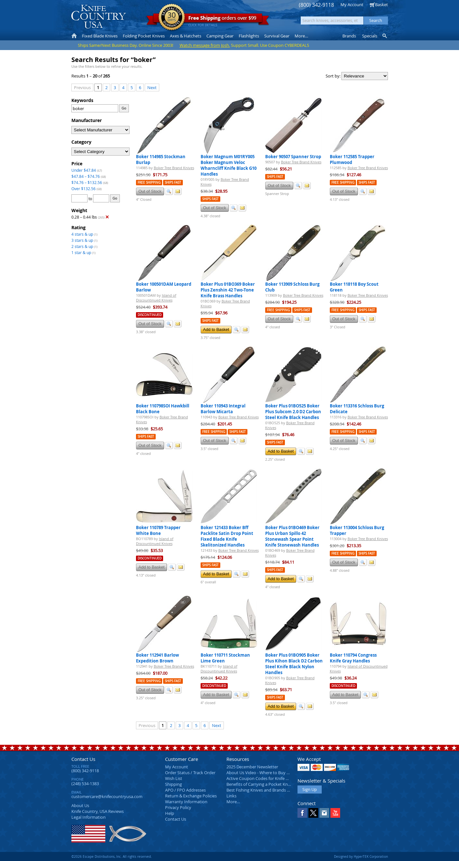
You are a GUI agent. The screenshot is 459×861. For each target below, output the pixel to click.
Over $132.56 (83, 188)
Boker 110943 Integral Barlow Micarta (223, 409)
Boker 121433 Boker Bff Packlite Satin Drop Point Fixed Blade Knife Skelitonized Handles (227, 536)
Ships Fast (173, 182)
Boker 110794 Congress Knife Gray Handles (353, 658)
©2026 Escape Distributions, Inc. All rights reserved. (111, 856)
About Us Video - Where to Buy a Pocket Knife (270, 772)
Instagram (324, 813)
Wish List (173, 778)
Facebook (302, 813)
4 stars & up (82, 234)
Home (74, 35)
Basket (381, 4)
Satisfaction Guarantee (171, 17)
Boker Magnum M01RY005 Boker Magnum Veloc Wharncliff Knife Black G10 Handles (228, 165)
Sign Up (309, 789)
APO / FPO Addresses (185, 790)
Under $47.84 (83, 170)
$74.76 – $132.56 (86, 182)
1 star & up (81, 252)
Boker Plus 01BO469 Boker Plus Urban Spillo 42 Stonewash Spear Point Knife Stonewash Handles (292, 536)
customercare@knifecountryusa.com (106, 796)
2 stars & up (82, 246)
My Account (351, 4)
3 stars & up (82, 240)
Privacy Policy (178, 807)
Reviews (97, 811)
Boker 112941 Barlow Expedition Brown (157, 658)
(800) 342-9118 (316, 5)
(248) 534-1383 (85, 783)
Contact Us (83, 759)
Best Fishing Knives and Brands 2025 (261, 790)
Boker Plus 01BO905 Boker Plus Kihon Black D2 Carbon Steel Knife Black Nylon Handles (294, 663)
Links (231, 796)
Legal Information (88, 817)
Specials (369, 36)
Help (169, 813)
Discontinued (150, 315)
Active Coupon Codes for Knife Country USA (268, 778)
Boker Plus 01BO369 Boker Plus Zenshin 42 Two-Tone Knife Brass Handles (228, 290)
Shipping (173, 784)
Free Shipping (149, 182)
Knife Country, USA (98, 17)
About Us (80, 805)
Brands (349, 36)
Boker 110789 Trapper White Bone (158, 530)
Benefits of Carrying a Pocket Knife (259, 784)
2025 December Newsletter (252, 767)
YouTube (335, 813)
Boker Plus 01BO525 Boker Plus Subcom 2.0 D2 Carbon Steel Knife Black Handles (293, 411)
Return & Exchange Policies (191, 796)
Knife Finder (385, 35)
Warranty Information (186, 802)
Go (123, 108)
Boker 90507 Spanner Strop (293, 156)
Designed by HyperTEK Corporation (361, 856)
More (301, 36)
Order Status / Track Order (190, 772)
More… (233, 802)
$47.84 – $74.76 (85, 176)
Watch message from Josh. (205, 45)
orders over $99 (208, 19)
